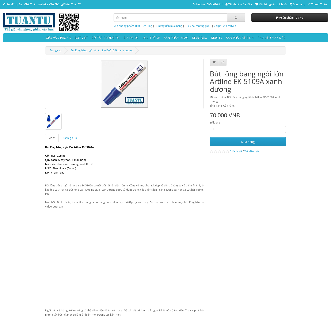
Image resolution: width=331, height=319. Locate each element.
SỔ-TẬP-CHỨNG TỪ (105, 38)
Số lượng (215, 122)
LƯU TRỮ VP (151, 38)
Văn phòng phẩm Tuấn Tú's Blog (133, 26)
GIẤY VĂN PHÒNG (58, 38)
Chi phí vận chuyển (225, 26)
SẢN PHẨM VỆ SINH (240, 38)
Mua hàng (248, 142)
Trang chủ (55, 50)
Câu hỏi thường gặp (198, 26)
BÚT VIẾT (81, 38)
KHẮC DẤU (199, 38)
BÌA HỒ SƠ (130, 38)
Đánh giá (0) (69, 138)
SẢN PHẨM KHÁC (176, 38)
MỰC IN (216, 38)
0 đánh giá (236, 151)
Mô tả (52, 138)
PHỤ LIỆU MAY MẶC (271, 38)
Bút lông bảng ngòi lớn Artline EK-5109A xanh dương (101, 50)
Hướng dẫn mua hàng (169, 26)
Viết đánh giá (251, 151)
